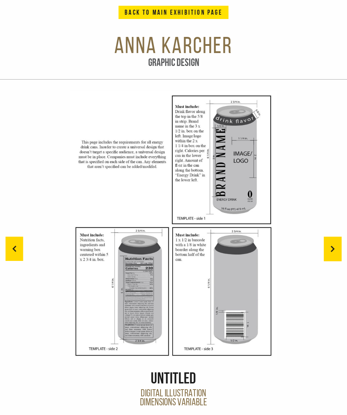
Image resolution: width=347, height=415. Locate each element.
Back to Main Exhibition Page (173, 12)
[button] (333, 248)
